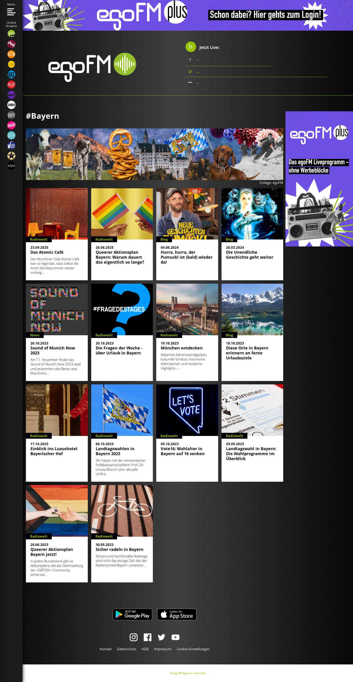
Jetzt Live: (202, 47)
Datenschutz (126, 649)
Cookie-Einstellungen (193, 649)
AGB (145, 649)
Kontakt (106, 649)
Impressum (163, 649)
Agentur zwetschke (194, 673)
